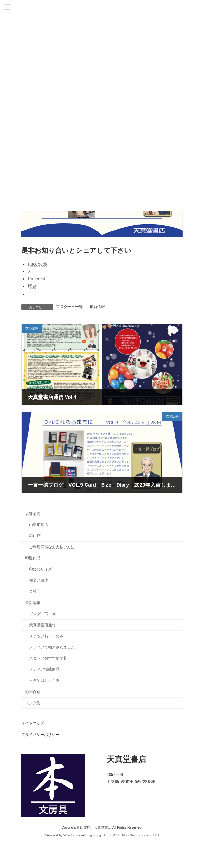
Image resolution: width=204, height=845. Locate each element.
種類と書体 (38, 580)
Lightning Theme (99, 835)
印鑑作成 (32, 558)
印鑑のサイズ (40, 569)
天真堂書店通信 (42, 625)
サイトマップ (32, 723)
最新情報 (97, 306)
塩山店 (35, 536)
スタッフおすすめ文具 (48, 658)
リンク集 (32, 703)
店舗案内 (32, 513)
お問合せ (32, 691)
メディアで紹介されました (52, 647)
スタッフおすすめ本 (46, 636)
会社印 (35, 591)
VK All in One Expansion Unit (137, 835)
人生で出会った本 (44, 680)
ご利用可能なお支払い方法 (52, 547)
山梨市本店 (38, 525)
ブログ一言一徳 (69, 306)
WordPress (71, 835)
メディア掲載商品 (44, 669)
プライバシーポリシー (40, 734)
